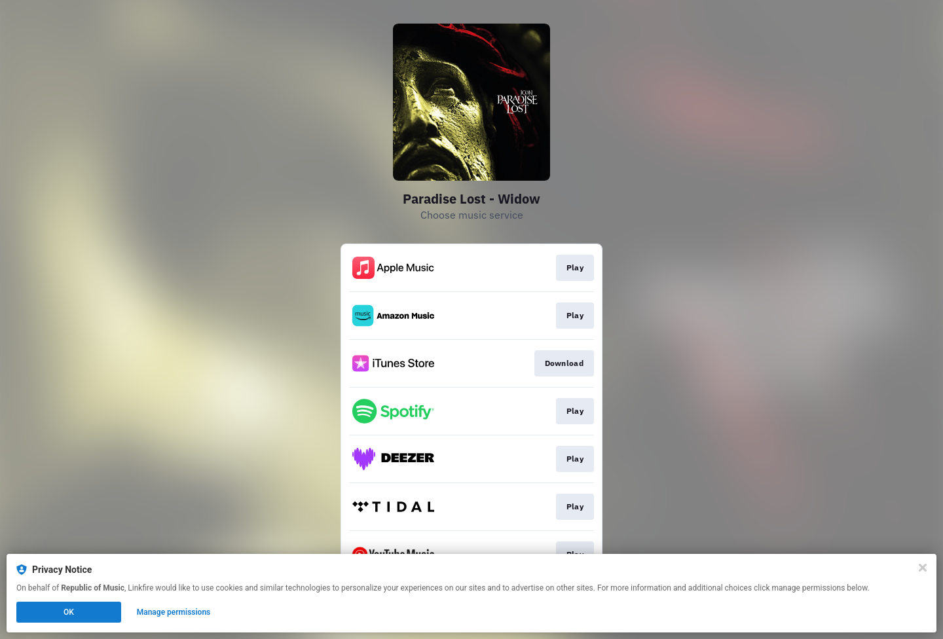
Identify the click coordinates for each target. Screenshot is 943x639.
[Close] (922, 567)
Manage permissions (174, 612)
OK (69, 612)
